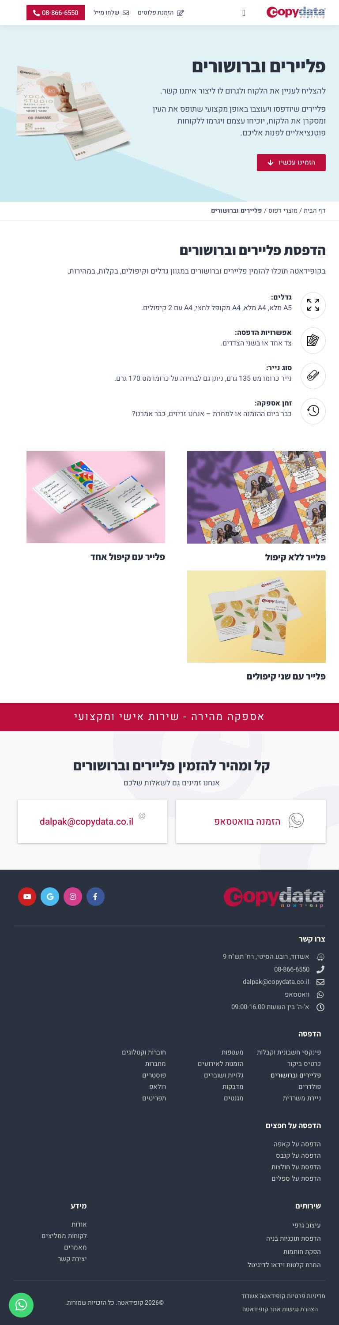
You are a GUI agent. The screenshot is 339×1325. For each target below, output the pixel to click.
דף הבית (315, 210)
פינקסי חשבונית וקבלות (289, 1052)
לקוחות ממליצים (64, 1236)
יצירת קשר (72, 1259)
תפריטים (154, 1098)
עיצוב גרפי (306, 1225)
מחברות (155, 1064)
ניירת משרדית (302, 1098)
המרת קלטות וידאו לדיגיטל (284, 1265)
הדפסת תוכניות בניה (293, 1238)
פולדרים (309, 1087)
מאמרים (75, 1247)
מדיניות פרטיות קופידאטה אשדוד (283, 1296)
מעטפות (233, 1052)
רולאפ (157, 1087)
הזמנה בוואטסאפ (247, 822)
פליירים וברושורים (296, 1075)
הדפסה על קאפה (297, 1144)
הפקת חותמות (302, 1252)
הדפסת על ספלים (296, 1178)
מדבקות (233, 1087)
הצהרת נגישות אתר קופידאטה (280, 1309)
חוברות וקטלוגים (144, 1052)
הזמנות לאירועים (221, 1064)
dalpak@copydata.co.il (86, 822)
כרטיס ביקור (304, 1064)
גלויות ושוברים (224, 1075)
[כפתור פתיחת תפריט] (243, 12)
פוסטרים (154, 1075)
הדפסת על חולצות (296, 1167)
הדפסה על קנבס (298, 1155)
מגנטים (234, 1098)
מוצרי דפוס (283, 210)
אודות (79, 1224)
